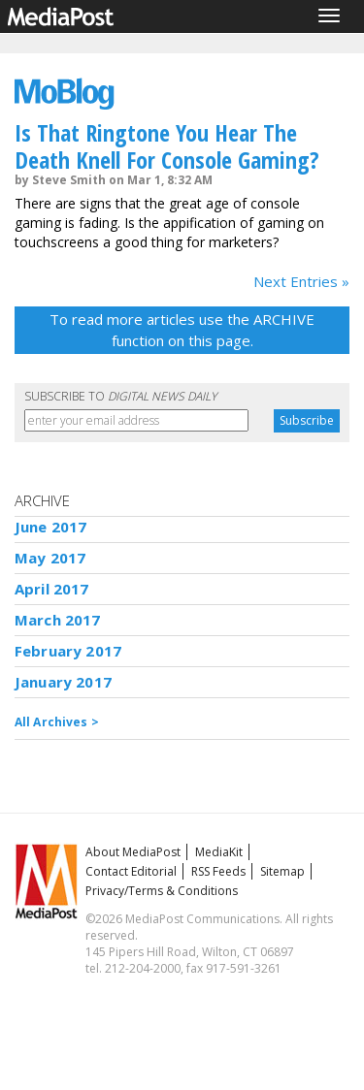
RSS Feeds (218, 871)
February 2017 (68, 650)
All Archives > (57, 722)
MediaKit (219, 852)
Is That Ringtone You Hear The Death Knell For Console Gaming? (167, 146)
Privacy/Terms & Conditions (161, 890)
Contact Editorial (131, 871)
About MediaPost (133, 852)
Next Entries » (301, 281)
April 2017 (52, 588)
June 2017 (50, 526)
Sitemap (282, 871)
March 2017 (58, 619)
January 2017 (63, 681)
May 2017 (50, 557)
